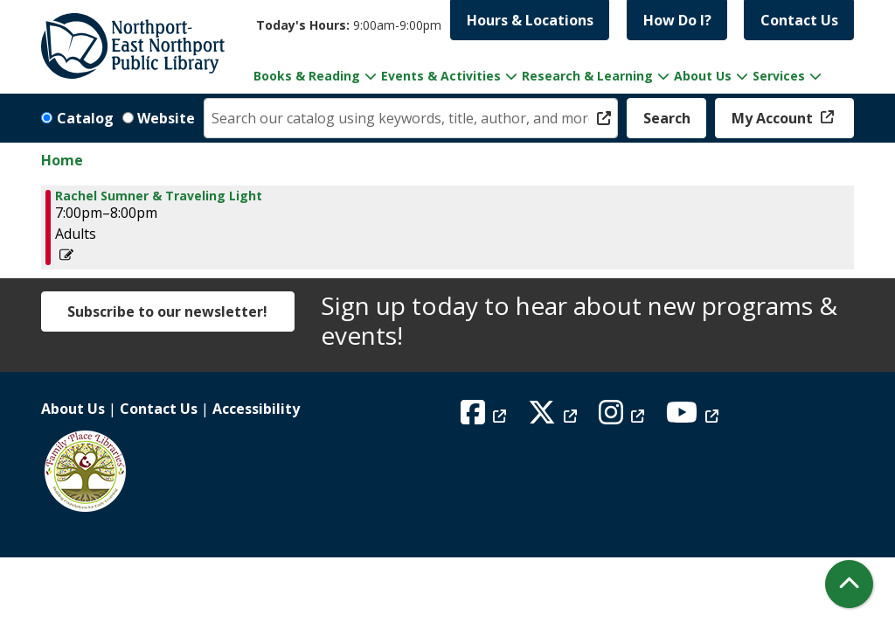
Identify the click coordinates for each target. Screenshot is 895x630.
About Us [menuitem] (703, 75)
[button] (348, 25)
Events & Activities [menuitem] (441, 75)
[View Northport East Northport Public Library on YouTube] (694, 417)
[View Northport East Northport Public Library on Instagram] (624, 417)
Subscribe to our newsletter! (167, 311)
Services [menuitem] (779, 75)
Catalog (85, 118)
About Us (73, 408)
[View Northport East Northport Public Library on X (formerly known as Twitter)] (554, 417)
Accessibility (256, 408)
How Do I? (677, 20)
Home (62, 160)
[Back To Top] (849, 584)
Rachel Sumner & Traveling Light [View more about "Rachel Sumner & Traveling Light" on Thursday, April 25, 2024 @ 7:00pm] (158, 196)
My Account (774, 118)
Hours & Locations (530, 20)
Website (166, 118)
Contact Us (799, 20)
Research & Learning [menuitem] (587, 75)
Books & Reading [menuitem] (306, 75)
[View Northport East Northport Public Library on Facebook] (485, 417)
